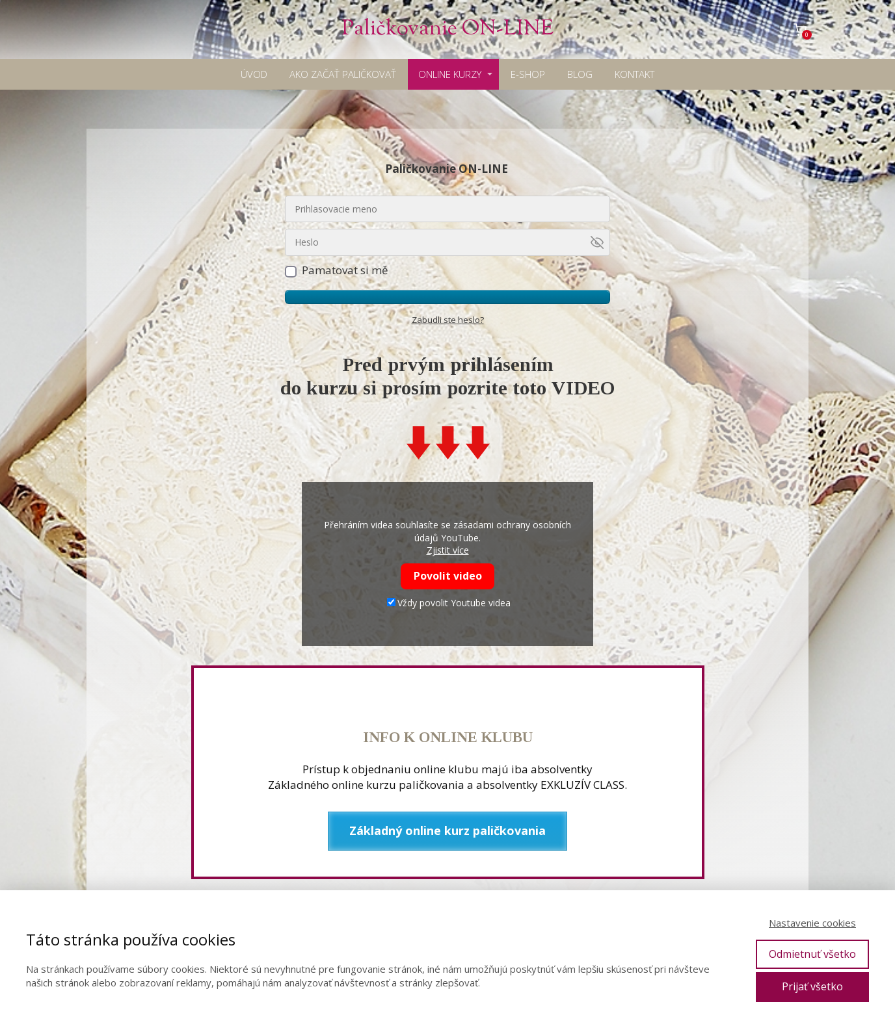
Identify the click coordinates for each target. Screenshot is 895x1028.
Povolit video (448, 576)
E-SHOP (528, 74)
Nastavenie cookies (812, 922)
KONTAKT (634, 74)
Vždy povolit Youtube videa (449, 603)
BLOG (580, 74)
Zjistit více (448, 550)
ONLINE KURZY (449, 74)
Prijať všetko (812, 986)
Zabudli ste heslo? (448, 320)
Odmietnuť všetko (812, 954)
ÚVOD (254, 74)
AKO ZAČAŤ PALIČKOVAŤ (342, 74)
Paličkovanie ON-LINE (447, 29)
